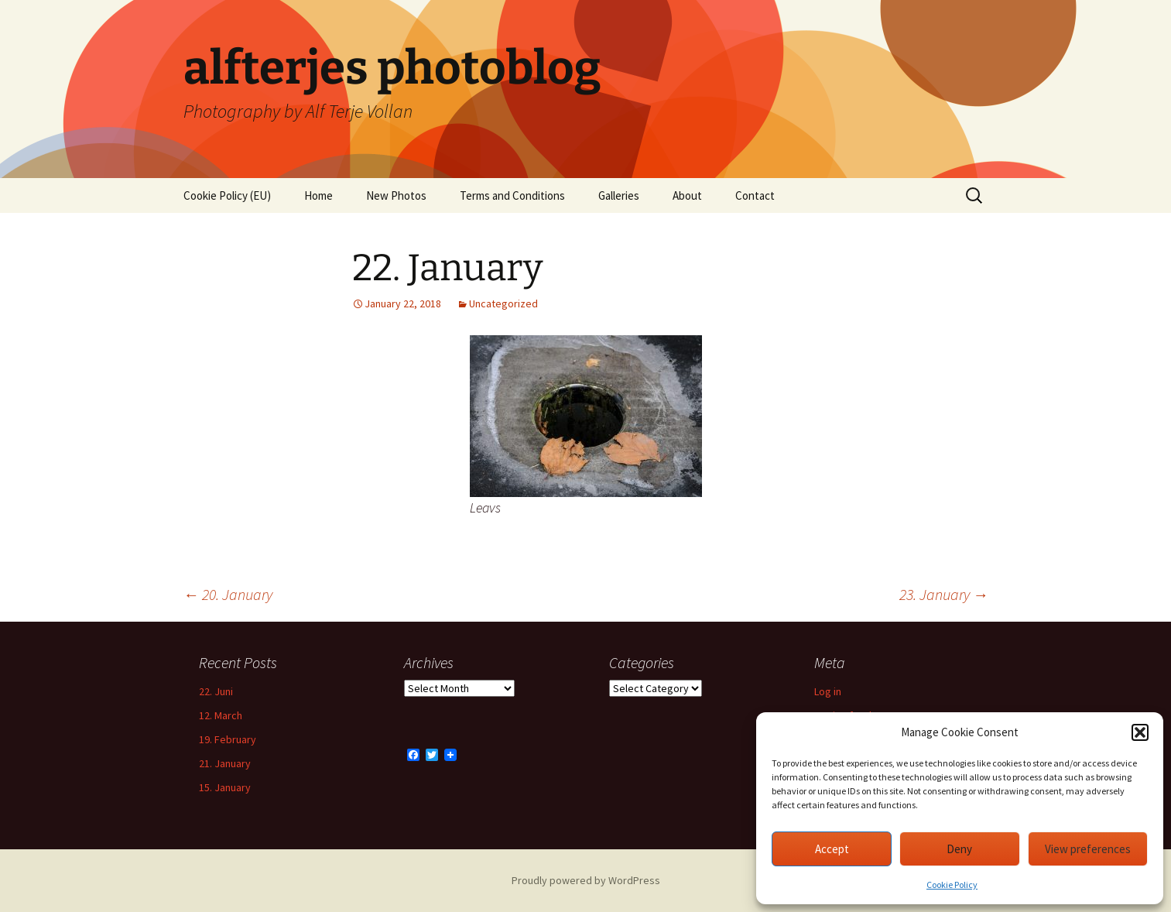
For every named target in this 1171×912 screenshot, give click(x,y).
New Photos (396, 195)
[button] (1140, 732)
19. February (227, 739)
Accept (832, 849)
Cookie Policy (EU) (227, 195)
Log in (827, 691)
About (687, 195)
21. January (225, 763)
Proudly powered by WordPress (586, 880)
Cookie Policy (952, 884)
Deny (959, 849)
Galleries (618, 195)
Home (318, 195)
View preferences (1088, 849)
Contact (755, 195)
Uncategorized (503, 303)
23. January (943, 594)
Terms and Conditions (512, 195)
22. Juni (216, 691)
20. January (227, 594)
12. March (220, 715)
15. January (225, 787)
